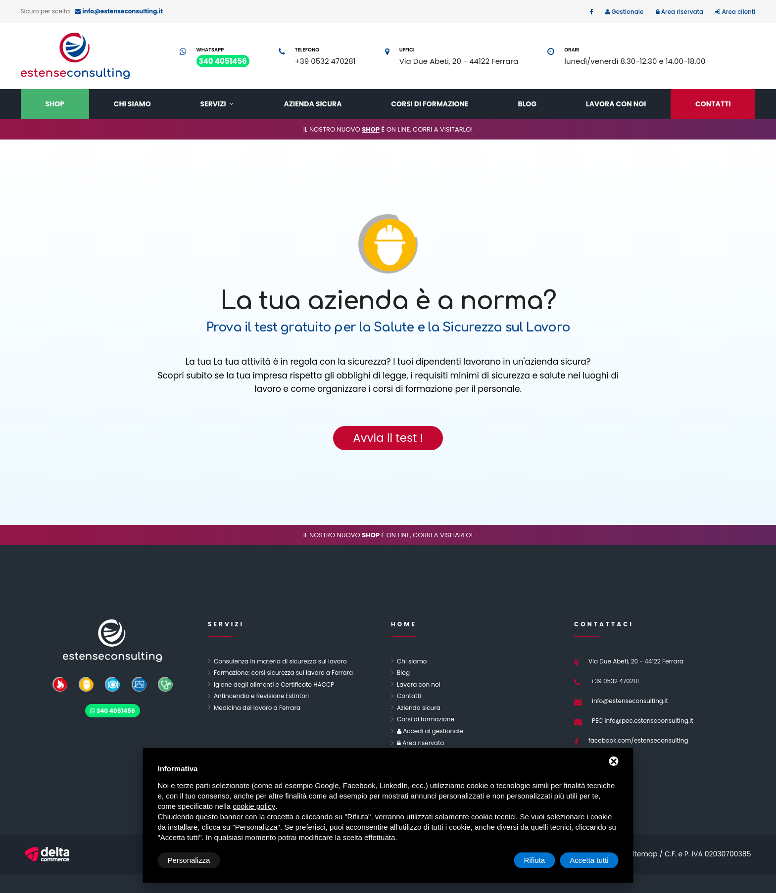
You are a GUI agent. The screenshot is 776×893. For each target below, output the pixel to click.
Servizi (213, 104)
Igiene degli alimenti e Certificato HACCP (274, 684)
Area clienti (737, 11)
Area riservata (682, 11)
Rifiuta (534, 860)
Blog (527, 104)
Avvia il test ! (388, 438)
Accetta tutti (589, 860)
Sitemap (643, 854)
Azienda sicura (312, 104)
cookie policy (254, 806)
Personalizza (189, 860)
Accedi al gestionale (432, 731)
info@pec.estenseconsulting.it (649, 720)
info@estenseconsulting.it (630, 701)
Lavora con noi (616, 104)
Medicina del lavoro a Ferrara (257, 708)
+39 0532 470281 (325, 61)
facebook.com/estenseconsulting (638, 740)
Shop (54, 104)
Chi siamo (132, 104)
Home (404, 624)
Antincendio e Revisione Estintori (261, 696)
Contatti (712, 104)
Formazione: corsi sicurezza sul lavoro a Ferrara (283, 672)
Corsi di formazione (429, 104)
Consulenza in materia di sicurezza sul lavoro (280, 661)
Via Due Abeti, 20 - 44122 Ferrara (458, 61)
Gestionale (626, 11)
